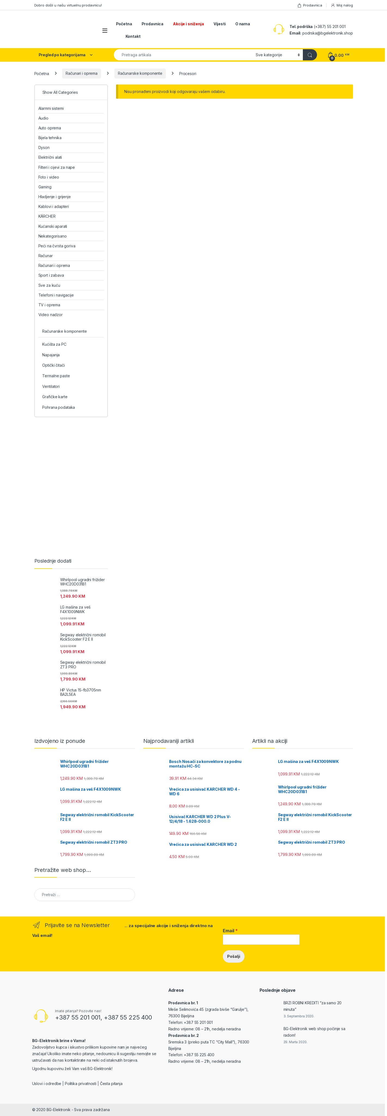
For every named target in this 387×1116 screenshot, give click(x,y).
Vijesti (220, 23)
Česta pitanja (111, 1083)
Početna (124, 23)
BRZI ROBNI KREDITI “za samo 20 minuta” (313, 1006)
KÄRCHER (47, 216)
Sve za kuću (49, 285)
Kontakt (133, 36)
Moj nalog (342, 5)
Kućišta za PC (54, 344)
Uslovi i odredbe (47, 1083)
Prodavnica (309, 5)
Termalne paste (56, 375)
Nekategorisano (52, 236)
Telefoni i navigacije (56, 295)
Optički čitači (53, 365)
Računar (45, 255)
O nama (242, 23)
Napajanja (51, 355)
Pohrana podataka (58, 407)
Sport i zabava (51, 275)
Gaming (44, 187)
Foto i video (48, 177)
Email (230, 930)
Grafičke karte (54, 396)
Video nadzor (50, 314)
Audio (43, 118)
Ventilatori (50, 386)
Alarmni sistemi (51, 108)
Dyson (44, 147)
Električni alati (50, 157)
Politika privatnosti (80, 1083)
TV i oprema (49, 305)
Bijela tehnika (50, 137)
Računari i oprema (81, 73)
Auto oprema (49, 128)
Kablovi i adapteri (53, 206)
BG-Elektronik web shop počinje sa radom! (314, 1031)
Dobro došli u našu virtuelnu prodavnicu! (68, 5)
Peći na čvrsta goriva (56, 246)
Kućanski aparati (52, 226)
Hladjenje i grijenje (54, 196)
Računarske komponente (140, 73)
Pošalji (233, 956)
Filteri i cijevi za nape (56, 167)
